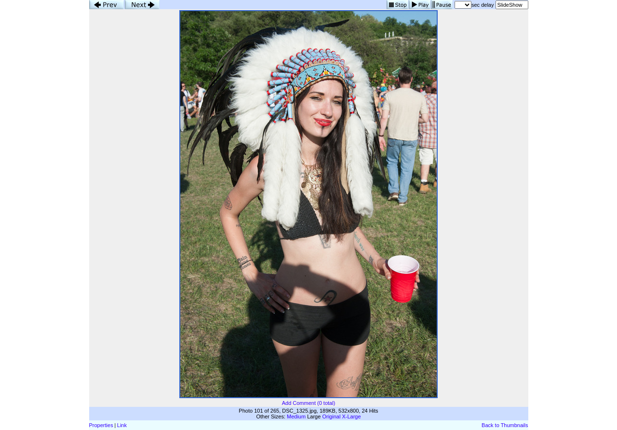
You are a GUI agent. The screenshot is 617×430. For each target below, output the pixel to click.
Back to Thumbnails (505, 425)
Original (331, 416)
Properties (101, 425)
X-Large (351, 416)
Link (122, 425)
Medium (296, 416)
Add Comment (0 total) (308, 403)
